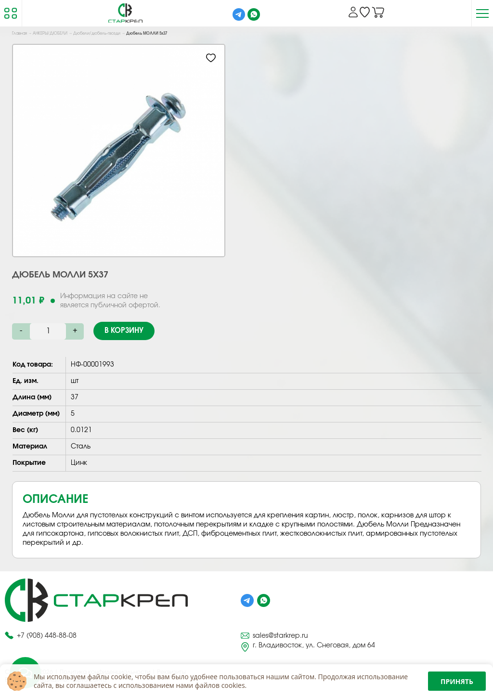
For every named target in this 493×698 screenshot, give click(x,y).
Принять (457, 681)
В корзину (123, 330)
